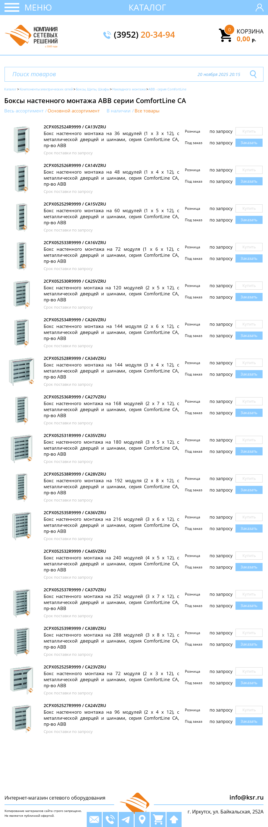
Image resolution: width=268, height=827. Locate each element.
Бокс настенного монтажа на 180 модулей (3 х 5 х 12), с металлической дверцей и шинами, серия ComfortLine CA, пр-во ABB (111, 448)
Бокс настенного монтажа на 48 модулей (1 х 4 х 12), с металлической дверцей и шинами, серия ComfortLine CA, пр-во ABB (111, 178)
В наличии (119, 111)
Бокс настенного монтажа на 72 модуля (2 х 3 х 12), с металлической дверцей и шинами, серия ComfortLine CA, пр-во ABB (111, 679)
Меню (38, 7)
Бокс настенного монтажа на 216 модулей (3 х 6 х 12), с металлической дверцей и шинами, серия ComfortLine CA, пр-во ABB (111, 525)
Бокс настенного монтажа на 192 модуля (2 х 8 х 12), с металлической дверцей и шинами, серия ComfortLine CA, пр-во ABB (111, 486)
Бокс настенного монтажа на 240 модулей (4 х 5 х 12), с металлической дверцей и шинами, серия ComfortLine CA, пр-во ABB (111, 564)
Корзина (250, 31)
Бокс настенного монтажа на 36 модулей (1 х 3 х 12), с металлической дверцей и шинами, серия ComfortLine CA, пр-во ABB (111, 139)
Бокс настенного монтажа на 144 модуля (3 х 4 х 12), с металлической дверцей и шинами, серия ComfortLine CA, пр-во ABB (111, 371)
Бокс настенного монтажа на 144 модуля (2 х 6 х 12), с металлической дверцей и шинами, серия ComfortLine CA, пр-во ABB (111, 332)
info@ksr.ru (246, 797)
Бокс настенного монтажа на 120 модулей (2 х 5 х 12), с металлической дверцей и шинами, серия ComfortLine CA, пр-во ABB (111, 294)
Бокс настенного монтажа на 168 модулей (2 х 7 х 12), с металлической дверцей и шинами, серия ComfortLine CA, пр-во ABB (111, 409)
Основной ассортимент (74, 111)
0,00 (246, 38)
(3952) (144, 35)
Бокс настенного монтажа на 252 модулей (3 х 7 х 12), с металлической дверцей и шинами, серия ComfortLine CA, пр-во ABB (111, 602)
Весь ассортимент (24, 111)
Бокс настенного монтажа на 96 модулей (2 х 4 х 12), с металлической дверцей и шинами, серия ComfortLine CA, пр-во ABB (111, 718)
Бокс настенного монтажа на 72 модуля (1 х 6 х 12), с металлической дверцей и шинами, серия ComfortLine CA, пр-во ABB (111, 255)
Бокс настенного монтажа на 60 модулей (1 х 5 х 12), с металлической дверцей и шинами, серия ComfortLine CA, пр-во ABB (111, 216)
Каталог (147, 7)
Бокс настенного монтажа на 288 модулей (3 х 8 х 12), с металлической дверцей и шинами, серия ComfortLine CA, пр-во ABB (111, 641)
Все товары (147, 111)
